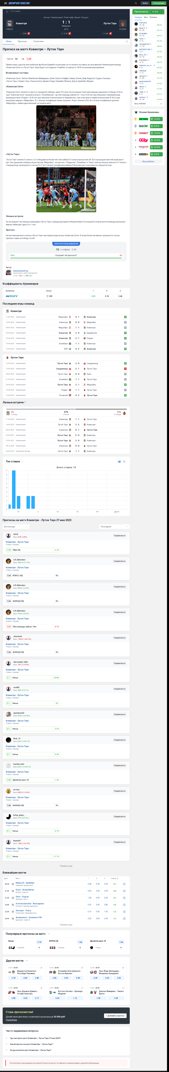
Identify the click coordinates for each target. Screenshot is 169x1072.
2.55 (119, 978)
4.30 (98, 898)
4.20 (107, 978)
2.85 (37, 978)
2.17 (37, 998)
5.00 (98, 912)
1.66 (9, 601)
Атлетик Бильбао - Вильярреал (30, 904)
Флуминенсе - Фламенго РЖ (29, 917)
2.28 (89, 884)
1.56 (9, 780)
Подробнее (11, 1020)
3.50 (106, 884)
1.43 (106, 912)
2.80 (13, 998)
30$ (49, 296)
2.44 (29, 59)
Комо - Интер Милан (25, 890)
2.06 (54, 978)
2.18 (13, 978)
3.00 (98, 918)
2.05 (89, 905)
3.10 (107, 296)
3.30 (93, 296)
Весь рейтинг (148, 161)
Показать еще (66, 925)
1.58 (89, 898)
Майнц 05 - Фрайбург (25, 883)
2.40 (106, 891)
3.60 (98, 905)
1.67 (9, 627)
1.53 (9, 550)
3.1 (8, 678)
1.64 (9, 576)
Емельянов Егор (20, 271)
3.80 (106, 905)
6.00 (106, 898)
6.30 (57, 998)
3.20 (89, 891)
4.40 (25, 978)
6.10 (89, 912)
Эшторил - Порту (23, 910)
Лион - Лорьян (22, 897)
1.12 (75, 998)
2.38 (95, 978)
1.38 (98, 998)
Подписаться (119, 536)
